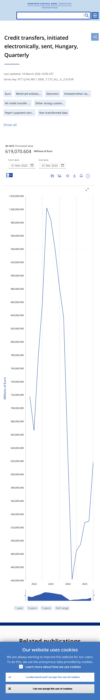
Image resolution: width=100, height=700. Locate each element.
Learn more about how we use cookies (53, 667)
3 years (32, 608)
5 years (46, 608)
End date (44, 160)
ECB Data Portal (49, 7)
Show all (10, 124)
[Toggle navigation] (95, 15)
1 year (19, 608)
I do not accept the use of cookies (52, 688)
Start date (13, 160)
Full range (62, 608)
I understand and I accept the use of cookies (53, 677)
